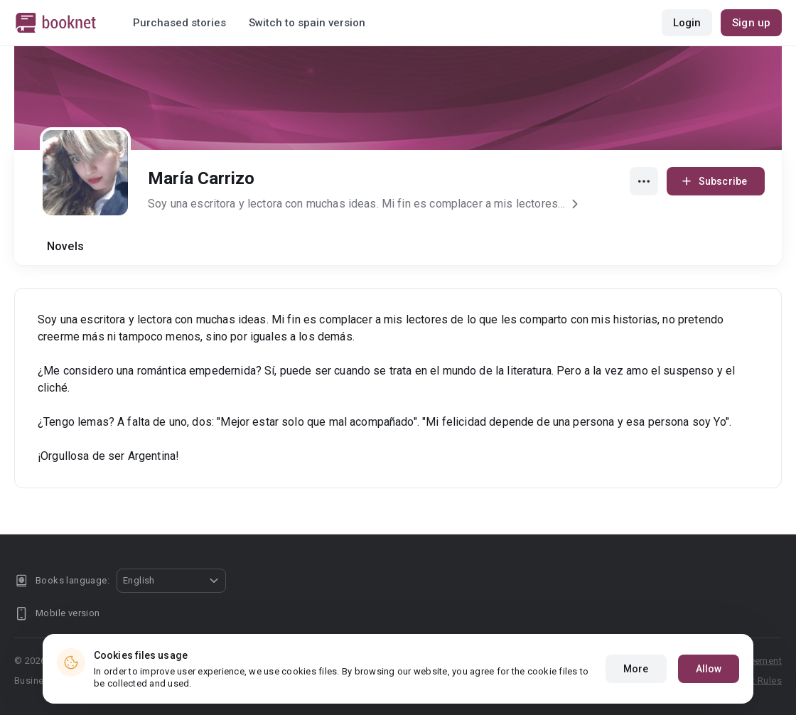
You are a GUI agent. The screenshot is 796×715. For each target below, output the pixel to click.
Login (687, 22)
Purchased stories (179, 22)
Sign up (751, 22)
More (635, 669)
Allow (709, 669)
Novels (65, 246)
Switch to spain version (307, 22)
